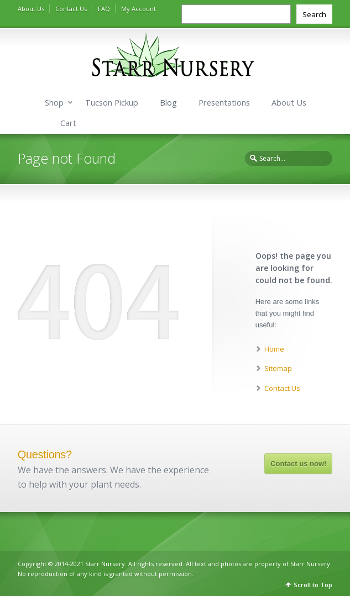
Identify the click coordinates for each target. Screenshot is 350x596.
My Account (138, 8)
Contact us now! (298, 463)
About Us (31, 8)
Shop (54, 102)
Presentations (224, 102)
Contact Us (71, 8)
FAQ (104, 8)
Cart (68, 123)
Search (314, 14)
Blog (168, 102)
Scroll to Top (313, 585)
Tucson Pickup (111, 102)
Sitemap (278, 368)
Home (274, 349)
